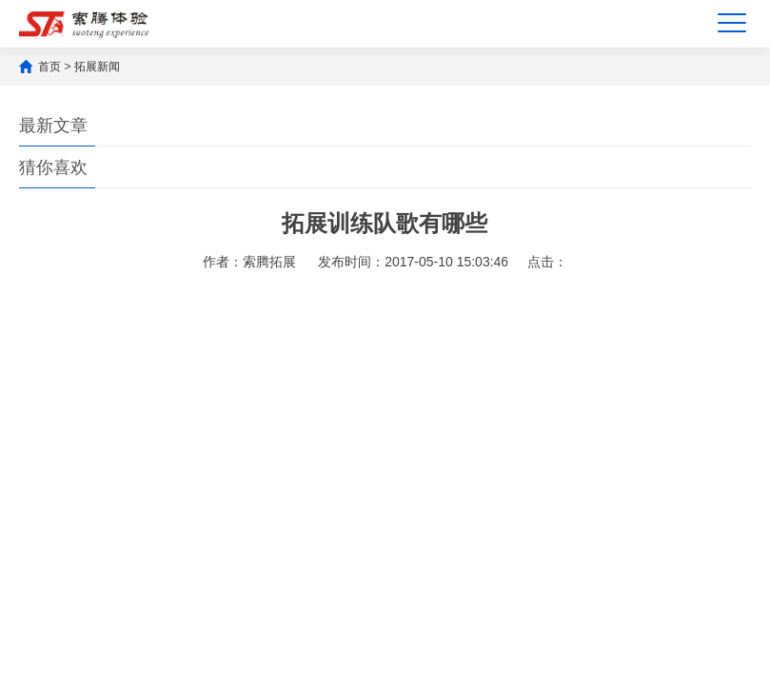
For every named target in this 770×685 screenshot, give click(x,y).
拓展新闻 (97, 66)
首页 (49, 66)
